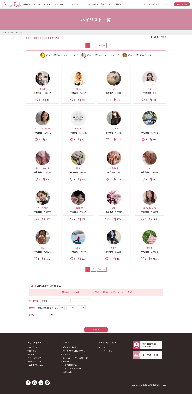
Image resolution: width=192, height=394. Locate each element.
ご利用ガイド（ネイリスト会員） (76, 358)
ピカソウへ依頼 (92, 4)
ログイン (166, 4)
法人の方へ (105, 4)
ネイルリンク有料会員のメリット (76, 351)
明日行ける (31, 351)
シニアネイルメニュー (36, 365)
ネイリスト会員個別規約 (72, 368)
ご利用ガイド (118, 4)
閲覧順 (37, 37)
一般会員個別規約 (70, 365)
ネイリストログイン (151, 4)
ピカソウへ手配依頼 (70, 347)
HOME (4, 32)
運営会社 (102, 347)
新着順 (29, 37)
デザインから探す (34, 358)
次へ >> (101, 45)
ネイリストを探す (45, 4)
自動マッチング (29, 4)
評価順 (45, 37)
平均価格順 (54, 37)
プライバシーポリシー (107, 351)
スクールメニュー (62, 4)
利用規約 (66, 361)
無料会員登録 (182, 4)
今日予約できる (33, 347)
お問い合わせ (68, 372)
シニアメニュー (77, 4)
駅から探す (31, 354)
